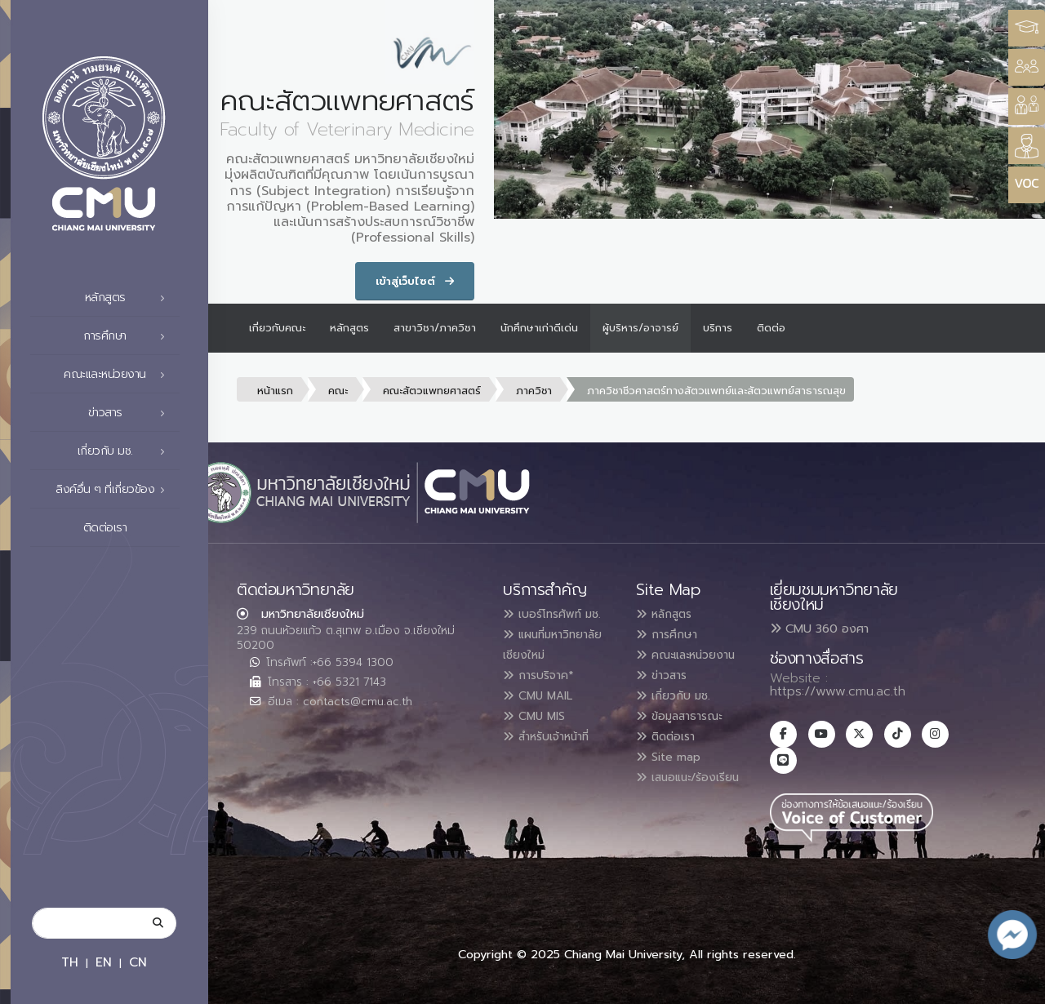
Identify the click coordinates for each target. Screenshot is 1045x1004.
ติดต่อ (771, 327)
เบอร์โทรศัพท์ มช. (559, 614)
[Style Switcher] (1026, 67)
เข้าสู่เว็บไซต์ (415, 281)
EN (104, 962)
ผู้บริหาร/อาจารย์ (640, 327)
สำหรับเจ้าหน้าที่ (555, 751)
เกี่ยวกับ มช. (126, 451)
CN (138, 962)
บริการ (717, 327)
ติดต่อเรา (128, 528)
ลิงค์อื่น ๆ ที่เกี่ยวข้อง (115, 490)
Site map (673, 770)
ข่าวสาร (131, 413)
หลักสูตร (130, 298)
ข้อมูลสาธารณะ (687, 731)
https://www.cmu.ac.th (837, 691)
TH (69, 962)
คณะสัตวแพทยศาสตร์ (432, 390)
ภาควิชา (534, 390)
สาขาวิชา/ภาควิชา (435, 327)
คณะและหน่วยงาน (119, 374)
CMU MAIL (544, 712)
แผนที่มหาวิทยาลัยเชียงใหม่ (537, 653)
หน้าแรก (275, 390)
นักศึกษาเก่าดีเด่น (539, 327)
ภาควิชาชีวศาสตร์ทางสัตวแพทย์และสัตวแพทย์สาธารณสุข (716, 390)
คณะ (338, 390)
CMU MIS (539, 731)
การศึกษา (128, 336)
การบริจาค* (544, 692)
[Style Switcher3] (1026, 28)
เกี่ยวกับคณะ (277, 327)
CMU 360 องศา (819, 628)
